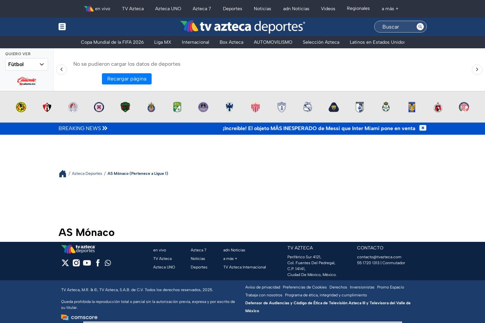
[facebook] (98, 265)
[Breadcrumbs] (65, 174)
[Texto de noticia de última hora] (264, 128)
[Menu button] (85, 27)
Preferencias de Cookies (305, 287)
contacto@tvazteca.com (379, 257)
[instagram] (76, 265)
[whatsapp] (108, 264)
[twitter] (65, 265)
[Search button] (420, 26)
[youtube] (87, 265)
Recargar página (126, 79)
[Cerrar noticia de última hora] (423, 128)
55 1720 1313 (368, 263)
